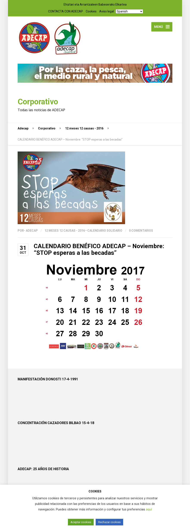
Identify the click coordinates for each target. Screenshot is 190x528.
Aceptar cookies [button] (80, 522)
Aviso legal (106, 11)
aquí (149, 509)
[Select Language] (129, 11)
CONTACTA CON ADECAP (65, 11)
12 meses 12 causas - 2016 (64, 230)
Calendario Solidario (104, 230)
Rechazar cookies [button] (109, 522)
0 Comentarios (141, 230)
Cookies (91, 11)
